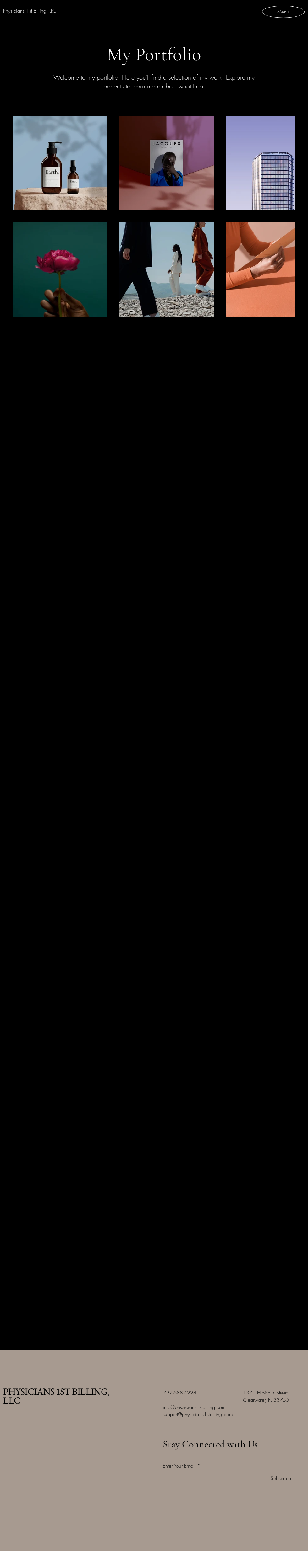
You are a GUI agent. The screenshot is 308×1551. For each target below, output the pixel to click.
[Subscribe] (280, 1478)
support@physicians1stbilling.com (198, 1414)
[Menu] (283, 11)
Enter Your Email (179, 1465)
